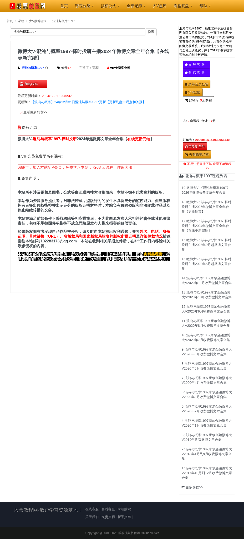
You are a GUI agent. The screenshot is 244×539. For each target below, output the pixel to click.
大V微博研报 (38, 21)
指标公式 (110, 6)
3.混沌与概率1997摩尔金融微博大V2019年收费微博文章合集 (207, 437)
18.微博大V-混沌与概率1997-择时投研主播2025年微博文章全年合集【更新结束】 (206, 206)
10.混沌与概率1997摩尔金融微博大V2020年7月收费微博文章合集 (206, 337)
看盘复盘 (183, 6)
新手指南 (124, 517)
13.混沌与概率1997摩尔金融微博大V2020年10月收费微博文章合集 (207, 294)
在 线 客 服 (196, 65)
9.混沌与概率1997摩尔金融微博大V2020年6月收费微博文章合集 (207, 351)
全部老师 (136, 6)
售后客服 (108, 509)
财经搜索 (124, 509)
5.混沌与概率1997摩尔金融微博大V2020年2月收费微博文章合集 (207, 408)
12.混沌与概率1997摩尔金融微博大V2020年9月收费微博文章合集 (206, 309)
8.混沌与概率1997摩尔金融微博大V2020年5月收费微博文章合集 (207, 366)
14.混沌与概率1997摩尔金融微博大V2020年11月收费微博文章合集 (207, 280)
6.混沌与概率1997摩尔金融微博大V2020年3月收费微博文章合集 (207, 394)
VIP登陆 (192, 92)
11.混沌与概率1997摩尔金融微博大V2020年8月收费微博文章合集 (206, 323)
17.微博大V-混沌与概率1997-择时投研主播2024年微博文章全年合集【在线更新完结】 (206, 225)
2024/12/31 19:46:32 (57, 96)
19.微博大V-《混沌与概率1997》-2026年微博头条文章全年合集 (206, 190)
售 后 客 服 (196, 73)
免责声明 (108, 517)
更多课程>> (192, 487)
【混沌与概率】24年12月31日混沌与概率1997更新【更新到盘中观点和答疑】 (88, 102)
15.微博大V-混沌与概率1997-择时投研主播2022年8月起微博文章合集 (206, 263)
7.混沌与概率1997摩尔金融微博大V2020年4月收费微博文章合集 (207, 380)
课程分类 (84, 6)
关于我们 (92, 517)
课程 (21, 21)
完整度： (85, 68)
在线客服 (92, 509)
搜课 (151, 32)
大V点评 (159, 6)
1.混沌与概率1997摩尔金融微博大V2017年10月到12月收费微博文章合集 (207, 473)
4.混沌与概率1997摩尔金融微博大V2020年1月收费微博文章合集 (207, 423)
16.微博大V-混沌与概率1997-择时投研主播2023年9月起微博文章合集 (206, 244)
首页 (10, 21)
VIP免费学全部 (120, 68)
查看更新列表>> (33, 112)
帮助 (204, 6)
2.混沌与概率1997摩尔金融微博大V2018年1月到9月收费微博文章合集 (207, 454)
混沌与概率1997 (63, 21)
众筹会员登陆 (196, 84)
